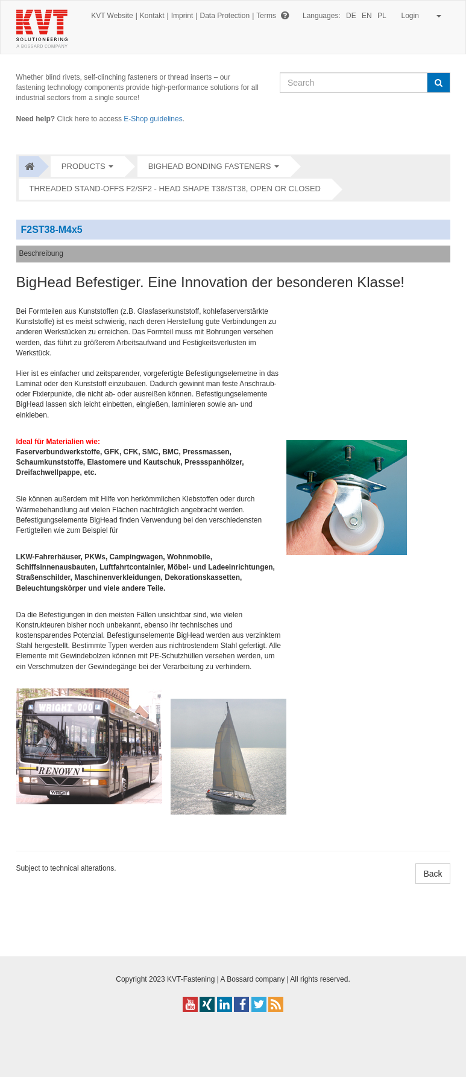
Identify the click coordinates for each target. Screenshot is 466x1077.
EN (367, 15)
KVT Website (112, 15)
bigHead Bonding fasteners (209, 166)
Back (432, 873)
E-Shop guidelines (153, 119)
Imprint (182, 15)
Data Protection (225, 15)
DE (351, 15)
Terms (266, 15)
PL (381, 15)
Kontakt (152, 15)
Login (419, 15)
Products (83, 166)
